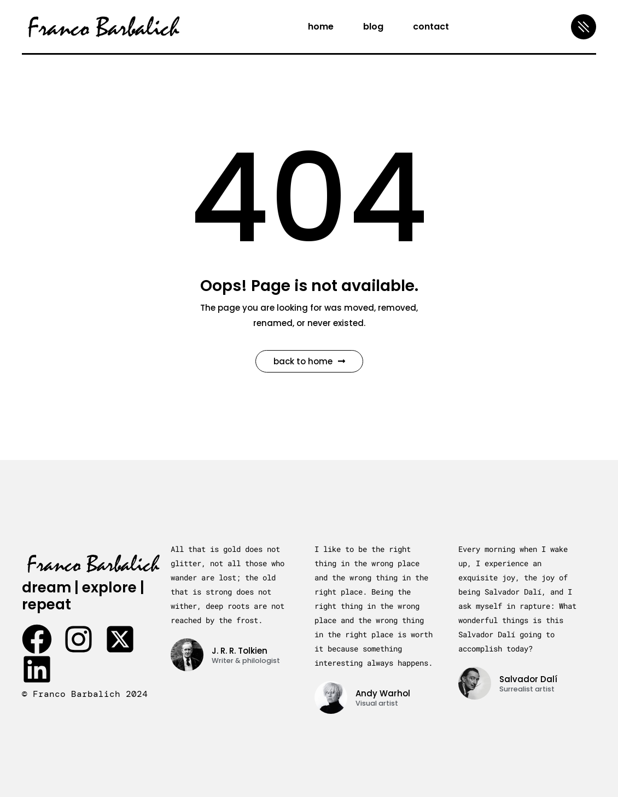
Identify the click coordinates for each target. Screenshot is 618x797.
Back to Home (309, 361)
